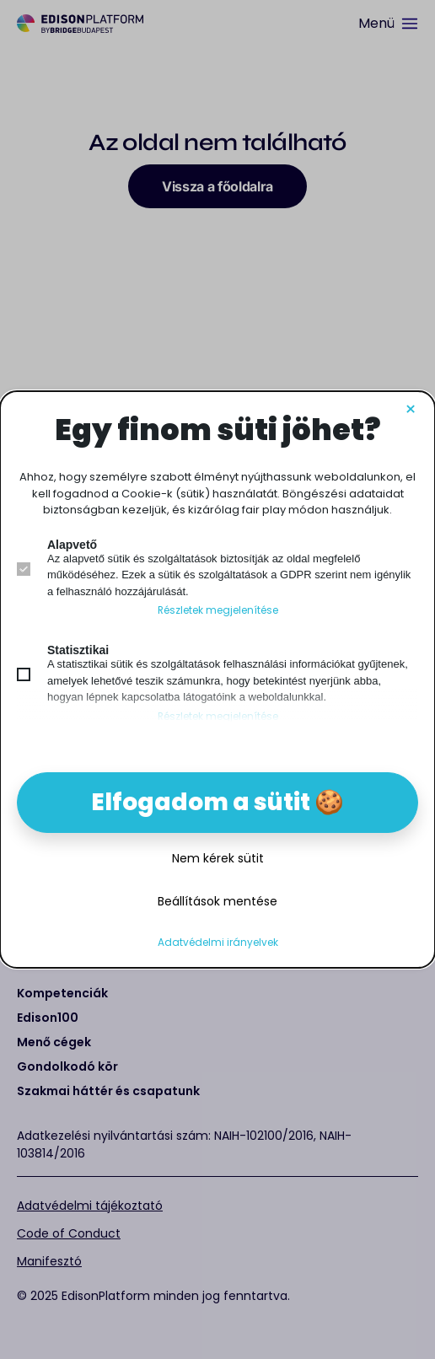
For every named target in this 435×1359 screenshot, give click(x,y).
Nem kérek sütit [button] (218, 858)
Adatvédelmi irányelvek (218, 942)
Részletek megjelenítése (218, 610)
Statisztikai (78, 650)
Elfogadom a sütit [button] (200, 802)
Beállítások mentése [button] (217, 901)
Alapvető (72, 545)
